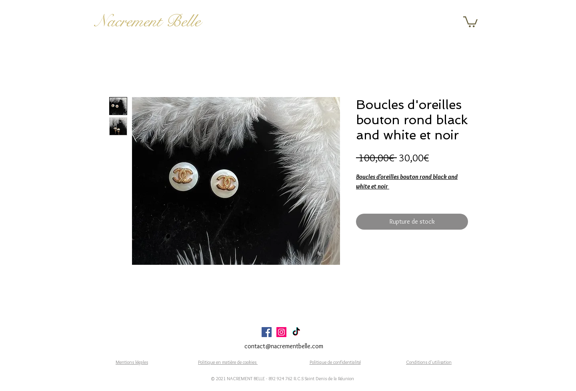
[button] (470, 21)
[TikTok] (296, 332)
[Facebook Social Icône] (267, 332)
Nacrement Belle (147, 21)
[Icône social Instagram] (281, 332)
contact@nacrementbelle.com (283, 346)
